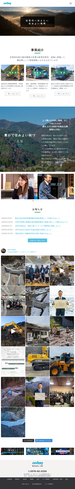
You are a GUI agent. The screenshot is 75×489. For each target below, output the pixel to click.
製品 (67, 479)
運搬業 (31, 479)
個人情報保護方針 (37, 484)
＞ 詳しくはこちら (12, 93)
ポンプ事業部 (46, 479)
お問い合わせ (25, 484)
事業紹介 (17, 479)
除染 (38, 479)
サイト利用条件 (49, 484)
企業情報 (9, 479)
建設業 (25, 479)
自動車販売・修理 (57, 479)
